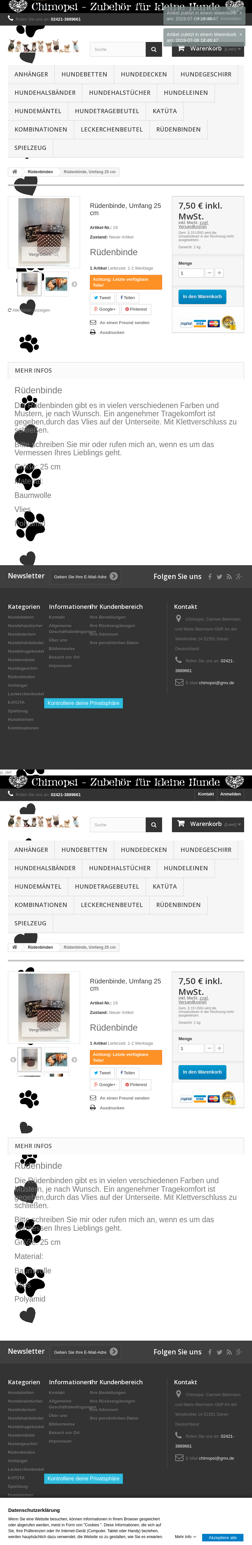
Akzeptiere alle (223, 1537)
